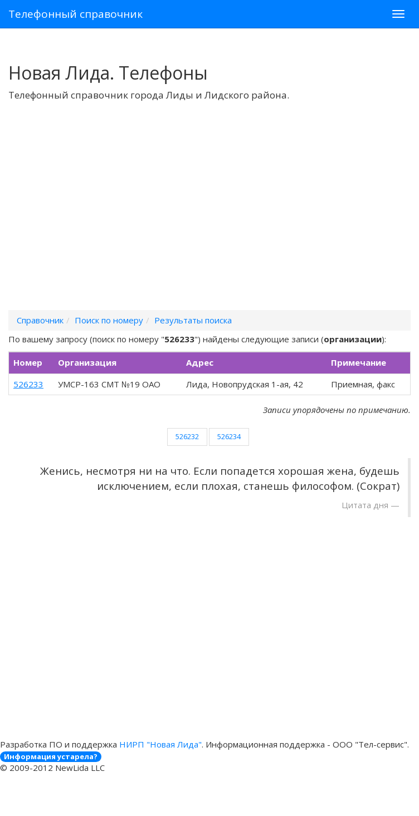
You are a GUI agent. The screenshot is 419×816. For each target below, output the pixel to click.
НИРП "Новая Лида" (160, 744)
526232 (187, 436)
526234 (229, 436)
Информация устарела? (51, 756)
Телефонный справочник (75, 14)
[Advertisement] (209, 220)
